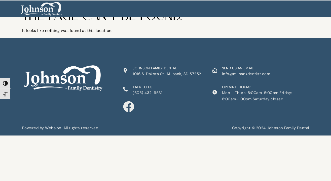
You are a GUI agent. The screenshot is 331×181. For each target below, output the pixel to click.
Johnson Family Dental (155, 68)
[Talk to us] (125, 89)
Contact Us (213, 7)
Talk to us (142, 87)
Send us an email (238, 68)
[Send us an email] (214, 70)
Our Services (153, 7)
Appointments (184, 7)
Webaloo (53, 127)
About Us (127, 7)
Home (109, 7)
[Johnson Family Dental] (125, 70)
